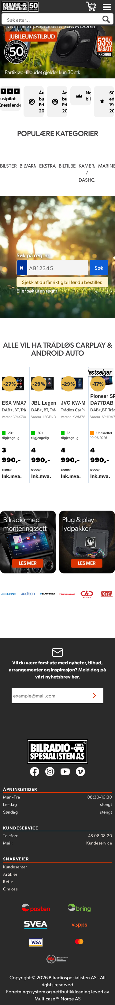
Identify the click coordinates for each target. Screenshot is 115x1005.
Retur (8, 881)
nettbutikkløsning (71, 991)
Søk (99, 267)
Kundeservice (99, 842)
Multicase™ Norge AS (58, 998)
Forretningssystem (25, 991)
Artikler (10, 874)
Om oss (10, 888)
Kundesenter (15, 866)
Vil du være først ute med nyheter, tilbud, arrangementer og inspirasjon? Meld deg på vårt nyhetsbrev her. (57, 669)
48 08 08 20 (100, 835)
